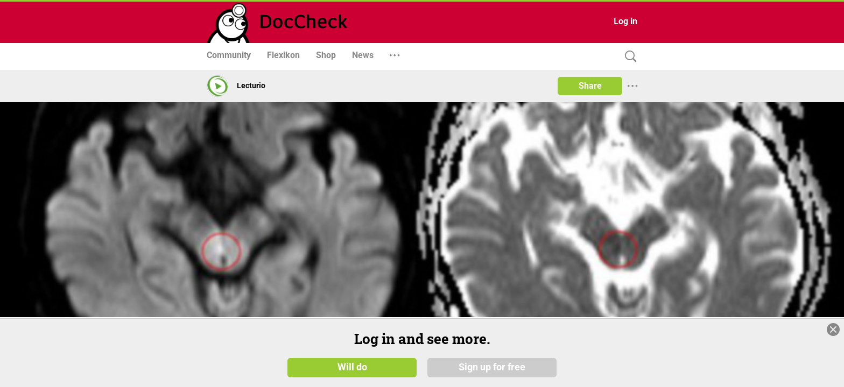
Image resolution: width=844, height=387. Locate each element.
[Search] (628, 56)
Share (590, 86)
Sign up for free (492, 366)
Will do (352, 366)
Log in (625, 21)
